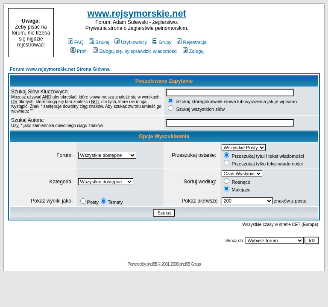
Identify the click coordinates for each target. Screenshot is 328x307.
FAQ (76, 42)
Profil (79, 51)
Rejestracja (192, 42)
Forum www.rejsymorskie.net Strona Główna (60, 69)
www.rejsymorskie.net (137, 13)
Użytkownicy (130, 42)
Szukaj (99, 42)
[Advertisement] (270, 33)
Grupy (161, 42)
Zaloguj (194, 51)
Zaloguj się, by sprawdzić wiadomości (135, 51)
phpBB (151, 264)
